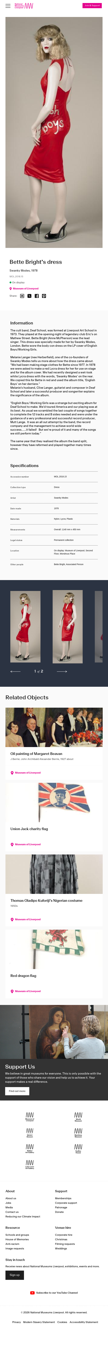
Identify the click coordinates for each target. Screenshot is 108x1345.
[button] (25, 628)
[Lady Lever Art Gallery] (29, 1165)
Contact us (12, 1212)
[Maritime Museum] (78, 1133)
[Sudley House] (78, 1149)
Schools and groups (17, 1235)
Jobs (8, 1203)
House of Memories (17, 1239)
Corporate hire (63, 1235)
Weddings (61, 1248)
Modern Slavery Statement (39, 1322)
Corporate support (66, 1203)
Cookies (62, 1322)
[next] (62, 671)
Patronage (61, 1207)
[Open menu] (7, 5)
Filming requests (65, 1244)
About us (10, 1198)
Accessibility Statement (84, 1322)
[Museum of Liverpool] (29, 1117)
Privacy (16, 1322)
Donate (59, 1212)
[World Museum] (78, 1117)
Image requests (14, 1248)
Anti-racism (12, 1244)
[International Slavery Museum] (29, 1133)
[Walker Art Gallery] (29, 1149)
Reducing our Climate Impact (22, 1216)
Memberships (63, 1198)
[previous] (15, 671)
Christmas (61, 1239)
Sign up (15, 1275)
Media (9, 1207)
